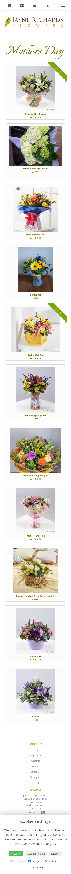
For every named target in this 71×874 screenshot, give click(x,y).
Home (35, 750)
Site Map (35, 782)
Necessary (18, 861)
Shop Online (35, 755)
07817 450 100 (36, 812)
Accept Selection (36, 853)
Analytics (35, 861)
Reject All (55, 853)
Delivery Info (35, 777)
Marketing (36, 867)
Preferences (53, 861)
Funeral (35, 766)
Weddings (35, 761)
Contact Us (35, 771)
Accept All (16, 853)
